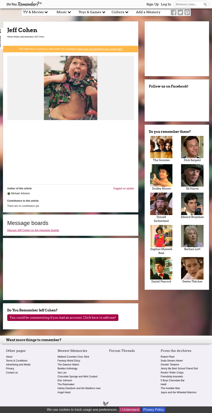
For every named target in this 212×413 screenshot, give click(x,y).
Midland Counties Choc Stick (73, 356)
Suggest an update (123, 188)
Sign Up (152, 4)
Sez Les (62, 372)
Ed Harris (192, 177)
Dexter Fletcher (192, 270)
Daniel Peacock (161, 270)
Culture (120, 12)
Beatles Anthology (67, 368)
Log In (166, 4)
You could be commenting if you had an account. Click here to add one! (63, 317)
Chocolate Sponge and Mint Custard (77, 376)
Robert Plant (167, 356)
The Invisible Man (170, 388)
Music (64, 12)
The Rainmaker (66, 384)
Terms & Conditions (16, 360)
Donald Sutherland (161, 207)
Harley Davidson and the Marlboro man (79, 388)
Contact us (12, 372)
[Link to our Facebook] (173, 12)
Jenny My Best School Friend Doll (179, 368)
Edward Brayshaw (192, 206)
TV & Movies (35, 12)
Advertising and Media (18, 364)
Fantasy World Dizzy (69, 360)
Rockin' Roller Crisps (172, 372)
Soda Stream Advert (172, 360)
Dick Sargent (192, 149)
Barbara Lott (192, 238)
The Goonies (161, 149)
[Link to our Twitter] (180, 12)
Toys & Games (92, 12)
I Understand (129, 409)
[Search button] (205, 4)
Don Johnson (65, 380)
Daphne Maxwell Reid (161, 240)
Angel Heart (64, 392)
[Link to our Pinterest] (187, 12)
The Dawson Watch (68, 364)
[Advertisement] (70, 152)
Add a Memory (148, 12)
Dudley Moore (161, 177)
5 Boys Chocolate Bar (173, 380)
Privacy (10, 368)
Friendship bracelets (172, 376)
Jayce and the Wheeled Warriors (179, 392)
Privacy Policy (153, 409)
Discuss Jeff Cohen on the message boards (33, 230)
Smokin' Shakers (170, 364)
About (9, 356)
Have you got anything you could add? (100, 48)
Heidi (163, 384)
